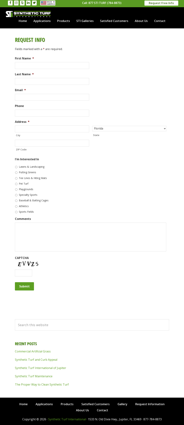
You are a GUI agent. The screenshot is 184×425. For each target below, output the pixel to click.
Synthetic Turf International (28, 14)
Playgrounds (26, 189)
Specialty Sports (28, 194)
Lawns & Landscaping (31, 166)
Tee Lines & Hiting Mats (33, 178)
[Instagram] (16, 3)
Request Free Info (161, 3)
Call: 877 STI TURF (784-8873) (101, 3)
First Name (24, 58)
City (18, 135)
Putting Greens (27, 172)
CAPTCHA (22, 258)
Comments (23, 219)
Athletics (24, 206)
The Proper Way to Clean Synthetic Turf (42, 384)
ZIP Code (21, 149)
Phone (19, 106)
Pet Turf (23, 183)
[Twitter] (34, 3)
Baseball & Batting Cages (34, 200)
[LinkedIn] (28, 3)
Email (20, 90)
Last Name (24, 74)
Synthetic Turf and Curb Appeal (36, 360)
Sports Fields (26, 211)
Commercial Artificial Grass (33, 351)
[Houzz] (22, 3)
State (96, 135)
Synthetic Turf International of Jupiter (40, 368)
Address (22, 122)
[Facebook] (10, 3)
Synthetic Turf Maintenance (33, 376)
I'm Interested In (27, 159)
